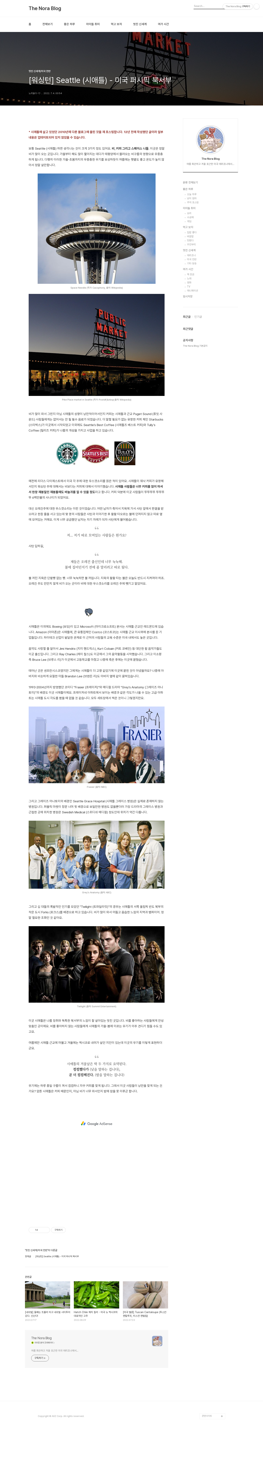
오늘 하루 (192, 312)
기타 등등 (192, 381)
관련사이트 (207, 1416)
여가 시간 (163, 24)
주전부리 (191, 362)
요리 (189, 331)
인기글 (198, 435)
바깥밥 (190, 354)
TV (188, 404)
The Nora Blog (45, 8)
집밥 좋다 (192, 350)
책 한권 (190, 392)
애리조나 (191, 373)
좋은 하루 (69, 24)
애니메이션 (192, 408)
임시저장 (187, 414)
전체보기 (47, 24)
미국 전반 (192, 377)
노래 (189, 396)
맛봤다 (190, 358)
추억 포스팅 (193, 320)
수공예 (190, 335)
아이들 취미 (93, 24)
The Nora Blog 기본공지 (195, 464)
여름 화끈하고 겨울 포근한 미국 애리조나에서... (54, 1350)
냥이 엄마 (192, 316)
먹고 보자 (116, 24)
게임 (189, 339)
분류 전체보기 (190, 300)
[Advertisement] (97, 1123)
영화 (189, 400)
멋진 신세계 (140, 24)
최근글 (187, 435)
